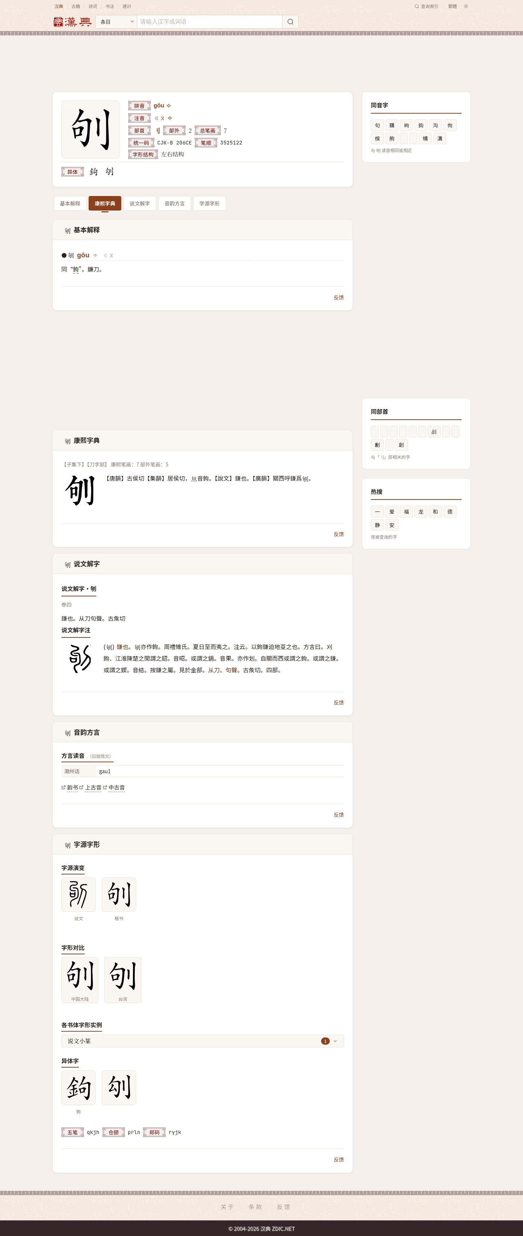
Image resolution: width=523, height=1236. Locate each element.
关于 (227, 1206)
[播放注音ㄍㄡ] (170, 118)
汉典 (58, 6)
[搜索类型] (116, 21)
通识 (126, 6)
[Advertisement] (261, 57)
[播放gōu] (169, 106)
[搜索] (290, 21)
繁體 (452, 6)
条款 (256, 1206)
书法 (109, 6)
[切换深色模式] (466, 6)
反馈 (339, 297)
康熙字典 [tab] (105, 203)
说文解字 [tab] (140, 203)
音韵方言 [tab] (175, 203)
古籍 (76, 6)
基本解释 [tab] (70, 203)
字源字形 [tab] (209, 203)
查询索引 (426, 6)
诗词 (92, 6)
